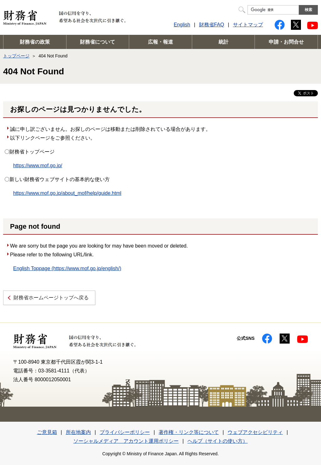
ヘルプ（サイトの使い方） (217, 441)
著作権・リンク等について (189, 432)
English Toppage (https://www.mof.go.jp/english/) (67, 268)
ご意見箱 (47, 432)
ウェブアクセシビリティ (255, 432)
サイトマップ (248, 24)
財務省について (97, 42)
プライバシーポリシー (125, 432)
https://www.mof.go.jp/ (37, 165)
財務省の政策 (35, 42)
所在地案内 (78, 432)
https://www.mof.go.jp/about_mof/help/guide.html (67, 193)
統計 (223, 42)
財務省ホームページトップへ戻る (51, 297)
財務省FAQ (211, 24)
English (182, 24)
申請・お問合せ (286, 42)
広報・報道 (160, 42)
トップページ (16, 55)
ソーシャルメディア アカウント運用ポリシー (126, 441)
